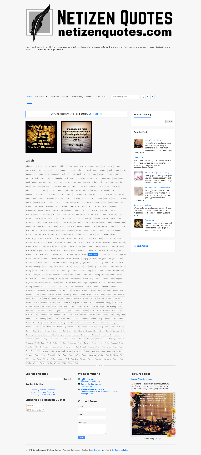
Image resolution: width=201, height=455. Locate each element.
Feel (98, 226)
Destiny (48, 210)
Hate (65, 246)
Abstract (40, 166)
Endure (97, 218)
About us (89, 96)
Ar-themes (95, 450)
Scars (111, 315)
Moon (37, 279)
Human (121, 250)
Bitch (66, 178)
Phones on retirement (89, 386)
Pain (64, 291)
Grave (36, 242)
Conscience (109, 194)
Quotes (29, 307)
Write (64, 363)
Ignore (77, 254)
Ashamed (81, 170)
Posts (30, 405)
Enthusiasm (30, 222)
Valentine (95, 351)
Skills (53, 323)
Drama (97, 214)
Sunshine (76, 335)
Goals (94, 238)
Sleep (63, 323)
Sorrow (37, 327)
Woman (90, 359)
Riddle (92, 311)
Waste (65, 355)
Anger (110, 166)
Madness (82, 271)
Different (68, 210)
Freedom (116, 230)
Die (62, 210)
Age (81, 166)
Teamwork (30, 339)
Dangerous (49, 206)
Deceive (97, 206)
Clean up (69, 190)
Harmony (58, 246)
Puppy (108, 303)
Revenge (85, 311)
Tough (94, 343)
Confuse (69, 194)
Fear (93, 226)
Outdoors (113, 287)
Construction (31, 198)
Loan (123, 266)
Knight (28, 266)
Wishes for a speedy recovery (157, 172)
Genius (113, 234)
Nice (79, 283)
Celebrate (46, 186)
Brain (54, 182)
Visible (37, 355)
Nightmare (93, 283)
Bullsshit (87, 182)
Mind (85, 275)
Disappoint (85, 210)
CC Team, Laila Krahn (121, 450)
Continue (59, 198)
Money (118, 275)
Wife (122, 355)
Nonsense (111, 283)
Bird (52, 178)
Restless (76, 311)
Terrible (82, 339)
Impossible (113, 254)
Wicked (115, 355)
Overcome (41, 291)
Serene (62, 319)
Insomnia (76, 259)
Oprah (89, 287)
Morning (51, 279)
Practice (69, 299)
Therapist (120, 339)
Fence (112, 226)
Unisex (69, 351)
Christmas (60, 190)
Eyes (109, 222)
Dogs (59, 214)
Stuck (96, 331)
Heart (98, 246)
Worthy (49, 363)
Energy (113, 218)
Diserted (37, 214)
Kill (112, 262)
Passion (115, 291)
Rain (42, 307)
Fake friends (41, 226)
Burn (107, 182)
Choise (44, 190)
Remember (30, 311)
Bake (73, 174)
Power (53, 299)
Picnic (89, 295)
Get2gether (60, 238)
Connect (91, 194)
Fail (123, 222)
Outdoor (105, 287)
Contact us (101, 96)
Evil (60, 222)
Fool (63, 230)
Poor (33, 299)
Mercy (79, 275)
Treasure (46, 347)
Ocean (60, 287)
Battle (79, 174)
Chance (66, 186)
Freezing (29, 234)
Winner (45, 359)
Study (102, 331)
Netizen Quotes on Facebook (43, 389)
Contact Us (138, 157)
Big (48, 178)
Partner (92, 291)
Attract (95, 170)
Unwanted (77, 351)
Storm (40, 331)
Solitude (96, 323)
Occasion (52, 287)
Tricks (76, 347)
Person (58, 295)
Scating (117, 315)
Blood (98, 178)
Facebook (116, 222)
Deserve (40, 210)
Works (28, 363)
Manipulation (118, 271)
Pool (28, 299)
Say (98, 315)
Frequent (38, 234)
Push (120, 303)
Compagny (30, 194)
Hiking (59, 250)
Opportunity (79, 287)
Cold (112, 190)
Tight (37, 343)
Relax (120, 307)
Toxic (107, 343)
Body (115, 178)
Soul (43, 327)
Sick (115, 319)
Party (99, 291)
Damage (29, 206)
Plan (102, 295)
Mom (112, 275)
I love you (54, 254)
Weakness (92, 355)
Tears (38, 339)
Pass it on (106, 291)
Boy (48, 182)
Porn (39, 299)
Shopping (107, 319)
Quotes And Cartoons (91, 384)
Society (88, 323)
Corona (99, 198)
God (100, 238)
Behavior (111, 174)
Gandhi (98, 234)
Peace (37, 295)
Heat (113, 246)
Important (103, 254)
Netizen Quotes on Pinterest (42, 392)
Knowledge (37, 266)
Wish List (74, 359)
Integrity (85, 259)
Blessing (90, 178)
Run (35, 315)
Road (99, 311)
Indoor (28, 259)
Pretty (28, 303)
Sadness (57, 315)
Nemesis (48, 283)
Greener (50, 242)
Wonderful (107, 359)
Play (114, 295)
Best (27, 178)
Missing (97, 275)
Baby (123, 170)
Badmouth (65, 174)
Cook (84, 198)
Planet (108, 295)
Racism (36, 307)
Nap (91, 279)
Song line (115, 323)
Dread (105, 214)
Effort (59, 218)
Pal (70, 291)
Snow (82, 323)
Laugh (51, 266)
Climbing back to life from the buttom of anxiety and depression (99, 392)
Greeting (58, 242)
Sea (123, 315)
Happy (28, 246)
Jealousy (71, 262)
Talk (103, 335)
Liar (81, 266)
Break (66, 182)
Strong (81, 331)
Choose (52, 190)
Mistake (105, 275)
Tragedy (114, 343)
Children (29, 190)
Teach (109, 335)
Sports (83, 327)
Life (90, 266)
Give (80, 238)
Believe (119, 174)
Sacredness (43, 315)
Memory (65, 275)
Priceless (36, 303)
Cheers (107, 186)
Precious (77, 299)
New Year (63, 283)
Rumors (29, 315)
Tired (49, 343)
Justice (89, 262)
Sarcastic (92, 315)
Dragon (90, 214)
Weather (101, 355)
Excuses (77, 222)
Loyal (69, 271)
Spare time (51, 327)
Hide (53, 250)
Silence (120, 319)
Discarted (94, 210)
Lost (52, 271)
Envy (38, 222)
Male (95, 271)
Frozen (63, 234)
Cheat (101, 186)
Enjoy (120, 218)
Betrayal (35, 178)
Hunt (41, 254)
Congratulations (80, 194)
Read (60, 307)
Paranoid (76, 291)
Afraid (76, 166)
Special (59, 327)
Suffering (29, 335)
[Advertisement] (100, 71)
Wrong (70, 363)
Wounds (57, 363)
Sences (55, 319)
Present (101, 299)
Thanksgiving (110, 339)
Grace (112, 238)
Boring (34, 182)
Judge (83, 262)
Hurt (47, 254)
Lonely (28, 271)
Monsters (29, 279)
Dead (77, 206)
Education (51, 218)
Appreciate (65, 170)
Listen (106, 266)
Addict (62, 166)
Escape (44, 222)
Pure (115, 303)
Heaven (120, 246)
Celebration (57, 186)
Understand (60, 351)
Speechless (69, 327)
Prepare (93, 299)
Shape (93, 319)
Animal (117, 166)
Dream (120, 214)
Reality (72, 307)
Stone (28, 331)
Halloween (106, 242)
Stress (69, 331)
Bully (94, 182)
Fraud (109, 230)
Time (43, 343)
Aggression (89, 166)
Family (61, 226)
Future (85, 234)
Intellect (93, 259)
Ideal (66, 254)
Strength (62, 331)
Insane (68, 259)
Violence (29, 355)
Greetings (67, 242)
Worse (42, 363)
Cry (116, 202)
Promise (84, 303)
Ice (61, 254)
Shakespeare (84, 319)
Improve (122, 254)
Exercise (85, 222)
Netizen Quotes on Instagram (43, 394)
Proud (91, 303)
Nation (98, 279)
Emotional (67, 218)
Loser (41, 271)
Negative (119, 279)
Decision (105, 206)
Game (92, 234)
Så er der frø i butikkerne (90, 381)
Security (43, 319)
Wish (67, 359)
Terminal (74, 339)
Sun (54, 335)
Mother (65, 279)
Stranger (48, 331)
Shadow (75, 319)
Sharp (100, 319)
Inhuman (45, 259)
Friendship (55, 234)
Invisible (47, 262)
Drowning (29, 218)
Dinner (76, 210)
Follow (51, 230)
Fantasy (87, 226)
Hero (47, 250)
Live (117, 266)
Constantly (119, 194)
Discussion (114, 210)
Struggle (89, 331)
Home (29, 96)
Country (107, 198)
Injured (53, 259)
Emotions (76, 218)
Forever (79, 230)
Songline (29, 327)
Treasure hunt (57, 347)
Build (80, 182)
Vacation (87, 351)
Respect (68, 311)
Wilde (28, 359)
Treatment (67, 347)
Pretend (117, 299)
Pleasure (121, 295)
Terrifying (90, 339)
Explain (102, 222)
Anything (47, 170)
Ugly (39, 351)
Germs (39, 238)
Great (43, 242)
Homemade (82, 250)
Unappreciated (48, 351)
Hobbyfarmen (87, 379)
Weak (84, 355)
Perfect (51, 295)
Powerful (61, 299)
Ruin (119, 311)
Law (56, 266)
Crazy (44, 202)
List (101, 266)
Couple (114, 198)
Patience (29, 295)
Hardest (50, 246)
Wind (39, 359)
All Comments (34, 410)
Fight (118, 226)
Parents (84, 291)
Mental (72, 275)
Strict (75, 331)
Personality (67, 295)
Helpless (40, 250)
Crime (66, 202)
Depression (30, 210)
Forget (86, 230)
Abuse (48, 166)
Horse (109, 250)
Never (55, 283)
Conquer (99, 194)
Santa (76, 315)
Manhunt (108, 271)
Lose (35, 271)
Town (101, 343)
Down (83, 214)
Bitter (72, 178)
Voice (44, 355)
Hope (91, 250)
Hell (27, 250)
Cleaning (78, 190)
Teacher (116, 335)
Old (72, 287)
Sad (50, 315)
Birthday (59, 178)
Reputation (59, 311)
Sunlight (61, 335)
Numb (36, 287)
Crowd (104, 202)
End (91, 218)
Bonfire (122, 178)
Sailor (70, 315)
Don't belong (68, 214)
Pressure (109, 299)
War (59, 355)
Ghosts (69, 238)
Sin (34, 323)
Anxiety (39, 170)
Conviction (76, 198)
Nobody (102, 283)
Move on (85, 279)
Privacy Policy (77, 96)
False (55, 226)
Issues (63, 262)
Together (63, 343)
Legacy (75, 266)
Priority (52, 303)
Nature (105, 279)
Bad (36, 174)
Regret (102, 307)
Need (112, 279)
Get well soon (49, 238)
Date (71, 206)
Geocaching (30, 238)
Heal (85, 246)
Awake (110, 170)
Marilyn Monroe (39, 275)
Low (63, 271)
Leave (69, 266)
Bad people (55, 174)
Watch (71, 355)
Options (96, 287)
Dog (53, 214)
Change (73, 186)
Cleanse (86, 190)
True (98, 347)
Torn (80, 343)
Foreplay (70, 230)
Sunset (68, 335)
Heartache (105, 246)
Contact (40, 198)
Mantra (28, 275)
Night (85, 283)
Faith (28, 226)
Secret (36, 319)
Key (102, 262)
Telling (44, 339)
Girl (75, 238)
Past (121, 291)
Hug (115, 250)
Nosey (119, 283)
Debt (90, 206)
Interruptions (31, 262)
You (76, 363)
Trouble (91, 347)
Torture (87, 343)
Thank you (100, 339)
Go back (87, 238)
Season (29, 319)
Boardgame (106, 178)
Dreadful (112, 214)
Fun (79, 234)
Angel (104, 166)
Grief (75, 242)
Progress (75, 303)
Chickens (115, 186)
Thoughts (29, 343)
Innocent (61, 259)
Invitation (56, 262)
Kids (106, 262)
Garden (106, 234)
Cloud (106, 190)
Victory (119, 351)
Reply (51, 311)
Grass (119, 238)
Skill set (46, 323)
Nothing (29, 287)
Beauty (93, 174)
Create (50, 202)
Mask (49, 275)
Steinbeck (119, 327)
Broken (73, 182)
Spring (100, 327)
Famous (79, 226)
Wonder (98, 359)
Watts (78, 355)
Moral (44, 279)
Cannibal (119, 182)
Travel (38, 347)
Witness (83, 359)
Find (27, 230)
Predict (85, 299)
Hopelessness (100, 250)
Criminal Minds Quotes (91, 202)
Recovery (95, 307)
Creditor (59, 202)
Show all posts (95, 114)
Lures (75, 271)
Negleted (29, 283)
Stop (34, 331)
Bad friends (44, 174)
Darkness (64, 206)
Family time (70, 226)
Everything (53, 222)
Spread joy (92, 327)
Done (77, 214)
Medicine (56, 275)
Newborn (72, 283)
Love (57, 271)
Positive (46, 299)
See (49, 319)
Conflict (61, 194)
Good (106, 238)
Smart (70, 323)
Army (73, 170)
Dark (57, 206)
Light (95, 266)
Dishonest (46, 214)
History (66, 250)
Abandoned (30, 166)
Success (116, 331)
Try (27, 351)
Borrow (42, 182)
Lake (45, 266)
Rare (48, 307)
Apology (56, 170)
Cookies (91, 198)
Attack (89, 170)
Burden (100, 182)
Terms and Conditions (59, 96)
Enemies (105, 218)
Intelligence (102, 259)
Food (58, 230)
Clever (93, 190)
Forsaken (94, 230)
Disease (29, 214)
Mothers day (75, 279)
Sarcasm (83, 315)
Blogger (158, 438)
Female (105, 226)
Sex (68, 319)
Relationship (111, 307)
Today (55, 343)
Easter (38, 218)
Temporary (53, 339)
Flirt (37, 230)
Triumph (83, 347)
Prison (59, 303)
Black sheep (81, 178)
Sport (77, 327)
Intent (120, 259)
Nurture (44, 287)
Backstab (29, 174)
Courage (123, 198)
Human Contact (32, 254)
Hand (115, 242)
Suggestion (39, 335)
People (43, 295)
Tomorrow (72, 343)
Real (65, 307)
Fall (49, 226)
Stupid (108, 331)
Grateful (29, 242)
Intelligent (111, 259)
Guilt (89, 242)
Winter (53, 359)
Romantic (106, 311)
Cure (121, 202)
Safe (64, 315)
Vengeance (111, 351)
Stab (106, 327)
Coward (29, 202)
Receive (86, 307)
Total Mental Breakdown (92, 389)
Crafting (37, 202)
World (35, 363)
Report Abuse (141, 245)
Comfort (120, 190)
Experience (94, 222)
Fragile (102, 230)
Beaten (86, 174)
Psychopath (100, 303)
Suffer (123, 331)
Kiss (121, 262)
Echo (44, 218)
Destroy (55, 210)
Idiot (71, 254)
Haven (72, 246)
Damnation (39, 206)
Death (84, 206)
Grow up (82, 242)
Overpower (51, 291)
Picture (96, 295)
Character (82, 186)
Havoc (78, 246)
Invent (40, 262)
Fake (33, 226)
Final (123, 226)
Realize (79, 307)
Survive (83, 335)
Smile (76, 323)
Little (112, 266)
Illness (84, 254)
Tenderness (64, 339)
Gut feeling (97, 242)
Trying (33, 351)
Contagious (50, 198)
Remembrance (42, 311)
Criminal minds (75, 202)
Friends (46, 234)
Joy (77, 262)
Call (112, 182)
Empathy (85, 218)
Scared (104, 315)
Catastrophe (36, 186)
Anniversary (30, 170)
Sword (97, 335)
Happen (122, 242)
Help (33, 250)
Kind (116, 262)
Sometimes (105, 323)
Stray (55, 331)
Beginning (101, 174)
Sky (58, 323)
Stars (112, 327)
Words (115, 359)
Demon (113, 206)
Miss (91, 275)
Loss (46, 271)
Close (100, 190)
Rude (113, 311)
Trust (115, 347)
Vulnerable (52, 355)
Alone (98, 166)
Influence (36, 259)
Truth (121, 347)
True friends (106, 347)
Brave (60, 182)
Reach (54, 307)
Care (28, 186)
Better (42, 178)
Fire (33, 230)
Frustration (72, 234)
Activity (54, 166)
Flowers (44, 230)
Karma (96, 262)
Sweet (91, 335)
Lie (86, 266)
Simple (28, 323)
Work (122, 359)
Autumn (103, 170)
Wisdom (61, 359)
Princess (44, 303)
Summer (48, 335)
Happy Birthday (39, 246)
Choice (37, 190)
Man (101, 271)
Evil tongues (67, 222)
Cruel (111, 202)
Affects (69, 166)
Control (67, 198)
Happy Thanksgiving (153, 140)
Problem (67, 303)
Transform (30, 347)
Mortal (58, 279)
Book (28, 182)
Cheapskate (92, 186)
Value (103, 351)
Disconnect (104, 210)
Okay (66, 287)
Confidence (52, 194)
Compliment (40, 194)
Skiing (40, 323)
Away (117, 170)
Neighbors (39, 283)
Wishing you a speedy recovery (157, 187)
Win (34, 359)
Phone (83, 295)
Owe (59, 291)
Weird (108, 355)
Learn (62, 266)
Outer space (30, 291)
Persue (75, 295)
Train (121, 343)
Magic (90, 271)
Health (91, 246)
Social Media (41, 96)
